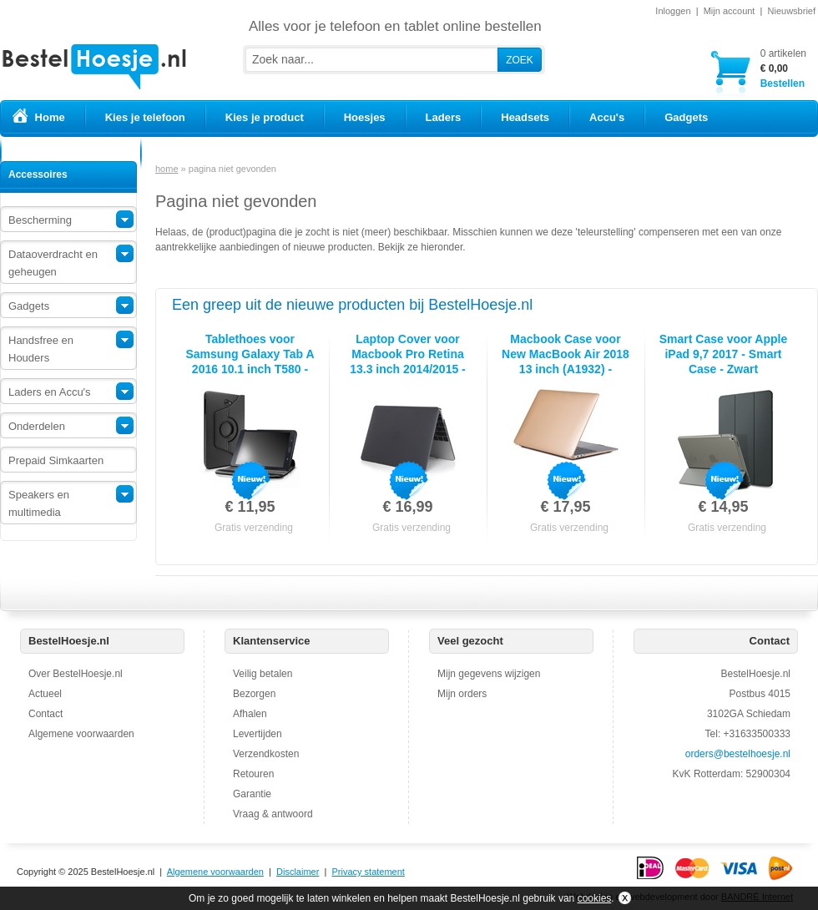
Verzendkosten (266, 754)
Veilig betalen (262, 674)
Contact (45, 714)
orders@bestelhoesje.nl (737, 754)
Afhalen (250, 714)
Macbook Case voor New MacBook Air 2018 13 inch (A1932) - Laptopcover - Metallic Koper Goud (565, 369)
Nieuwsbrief (791, 11)
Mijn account (729, 11)
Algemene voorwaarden (81, 734)
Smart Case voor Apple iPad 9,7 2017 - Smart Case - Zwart (723, 354)
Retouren (253, 774)
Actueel (45, 694)
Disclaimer (297, 872)
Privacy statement (367, 872)
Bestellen (783, 68)
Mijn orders (462, 694)
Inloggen (672, 11)
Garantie (252, 794)
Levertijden (257, 734)
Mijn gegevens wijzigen (488, 674)
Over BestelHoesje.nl (75, 674)
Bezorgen (254, 694)
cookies (595, 898)
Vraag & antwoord (273, 814)
